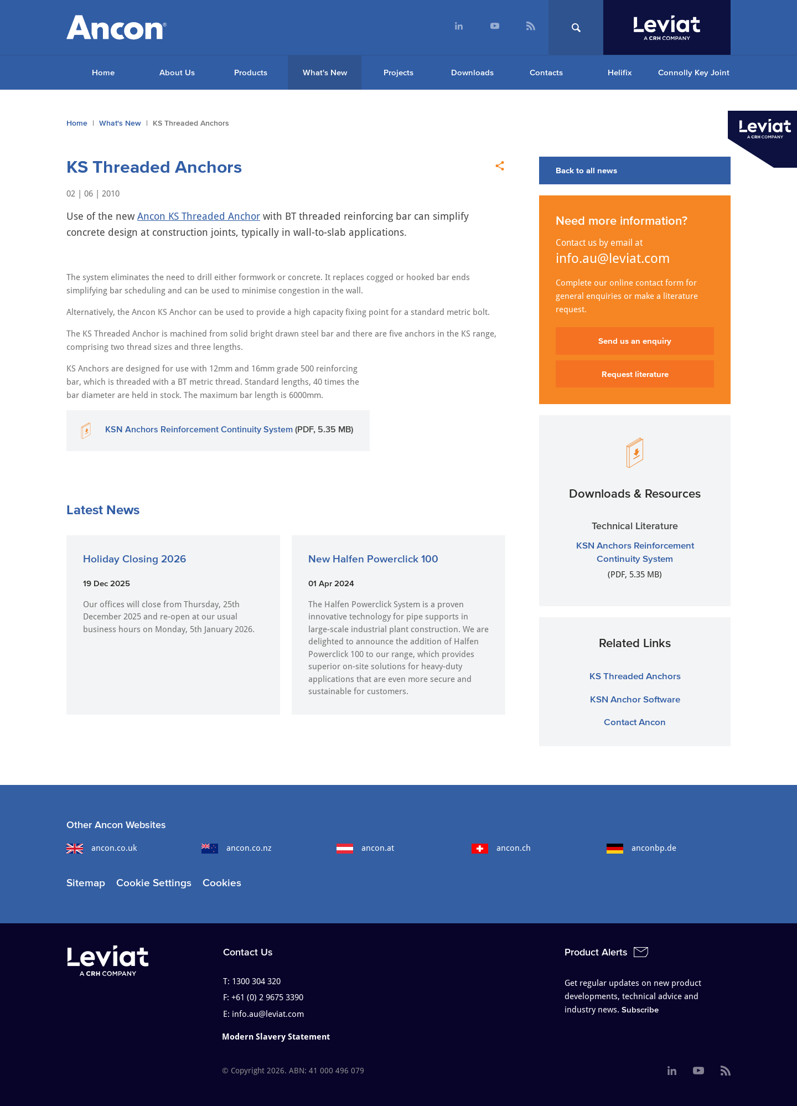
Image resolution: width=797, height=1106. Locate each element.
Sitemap (85, 882)
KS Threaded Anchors (635, 675)
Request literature (635, 374)
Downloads (472, 72)
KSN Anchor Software (635, 699)
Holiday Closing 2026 (134, 559)
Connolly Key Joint (693, 72)
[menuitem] (459, 27)
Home (103, 72)
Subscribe (640, 1009)
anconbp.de (641, 848)
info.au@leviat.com (613, 258)
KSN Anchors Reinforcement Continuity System (199, 429)
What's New (325, 72)
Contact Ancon (635, 721)
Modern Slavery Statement (276, 1037)
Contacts (546, 72)
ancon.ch (501, 848)
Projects (398, 72)
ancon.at (365, 848)
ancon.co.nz (236, 848)
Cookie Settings (154, 882)
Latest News (102, 509)
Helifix (620, 72)
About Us (177, 72)
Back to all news (586, 170)
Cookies (222, 882)
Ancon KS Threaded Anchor (198, 216)
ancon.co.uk (101, 848)
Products (250, 72)
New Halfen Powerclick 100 (373, 559)
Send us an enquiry (634, 340)
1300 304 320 (256, 981)
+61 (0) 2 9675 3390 (267, 997)
